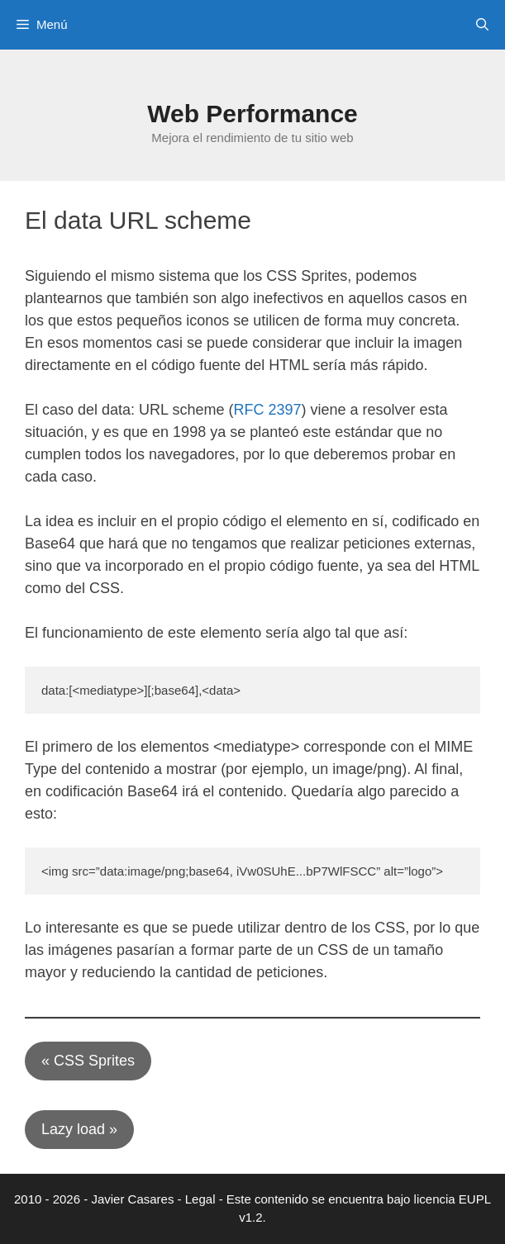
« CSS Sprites (88, 1060)
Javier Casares (132, 1199)
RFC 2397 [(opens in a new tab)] (267, 409)
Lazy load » (79, 1129)
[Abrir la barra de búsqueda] (482, 25)
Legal (200, 1199)
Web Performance (252, 113)
